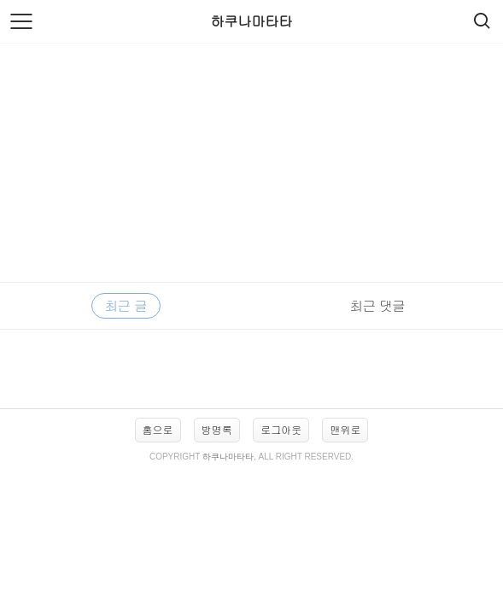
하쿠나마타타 (252, 21)
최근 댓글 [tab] (377, 305)
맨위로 (345, 429)
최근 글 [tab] (126, 305)
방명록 (217, 429)
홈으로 (158, 429)
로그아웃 (280, 429)
